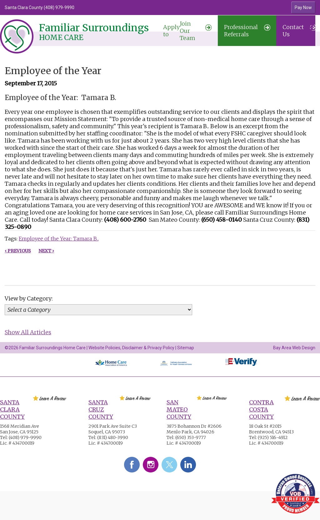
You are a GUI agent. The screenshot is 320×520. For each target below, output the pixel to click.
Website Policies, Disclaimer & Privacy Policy (131, 347)
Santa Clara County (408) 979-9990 (39, 7)
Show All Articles (28, 332)
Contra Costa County (261, 409)
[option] (121, 7)
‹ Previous (18, 251)
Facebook (132, 464)
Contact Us (299, 30)
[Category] (98, 309)
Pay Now (303, 7)
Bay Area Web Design (294, 347)
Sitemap (185, 347)
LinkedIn (188, 464)
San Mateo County (179, 409)
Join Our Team (187, 31)
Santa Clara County (12, 409)
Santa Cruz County (100, 409)
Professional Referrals (247, 30)
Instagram (150, 464)
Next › (46, 251)
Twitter (169, 464)
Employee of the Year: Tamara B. (58, 238)
